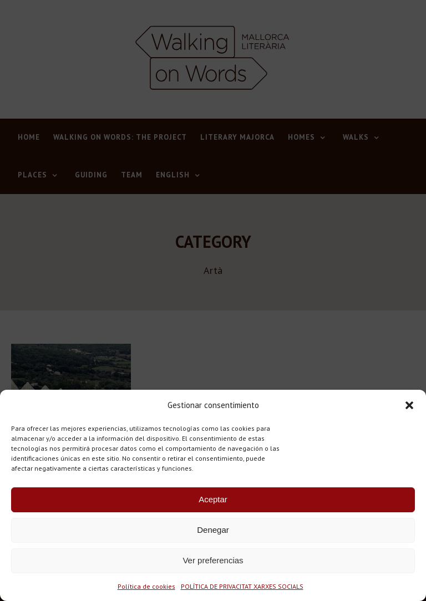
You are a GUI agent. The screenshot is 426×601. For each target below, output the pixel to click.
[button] (409, 405)
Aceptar (213, 499)
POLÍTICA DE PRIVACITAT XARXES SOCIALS (242, 586)
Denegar (213, 529)
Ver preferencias (212, 560)
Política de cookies (146, 586)
